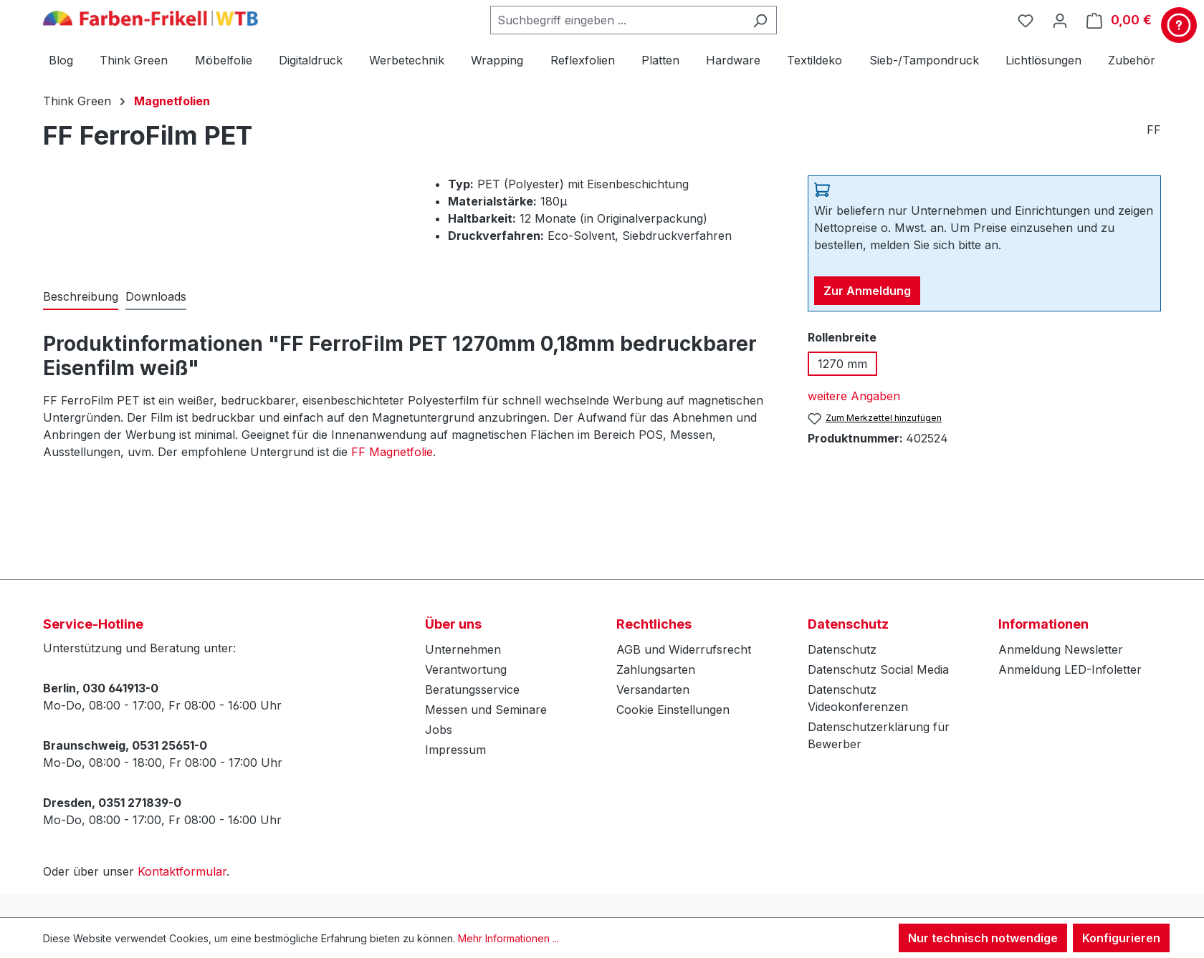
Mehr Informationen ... (508, 938)
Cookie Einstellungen (673, 709)
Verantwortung (466, 669)
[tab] (80, 297)
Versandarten (652, 689)
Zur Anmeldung (867, 291)
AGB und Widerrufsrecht (683, 649)
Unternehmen (463, 649)
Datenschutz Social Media (878, 669)
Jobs (438, 729)
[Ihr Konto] (1060, 20)
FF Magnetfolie (392, 452)
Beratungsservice (472, 689)
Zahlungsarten (655, 669)
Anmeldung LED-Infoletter (1070, 669)
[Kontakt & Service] (1179, 25)
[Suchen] (760, 20)
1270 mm (842, 364)
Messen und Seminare (486, 709)
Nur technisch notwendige (983, 938)
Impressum (455, 749)
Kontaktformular (182, 871)
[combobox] (617, 20)
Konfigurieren (1121, 938)
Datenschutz (842, 649)
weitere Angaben (854, 396)
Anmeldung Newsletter (1060, 649)
